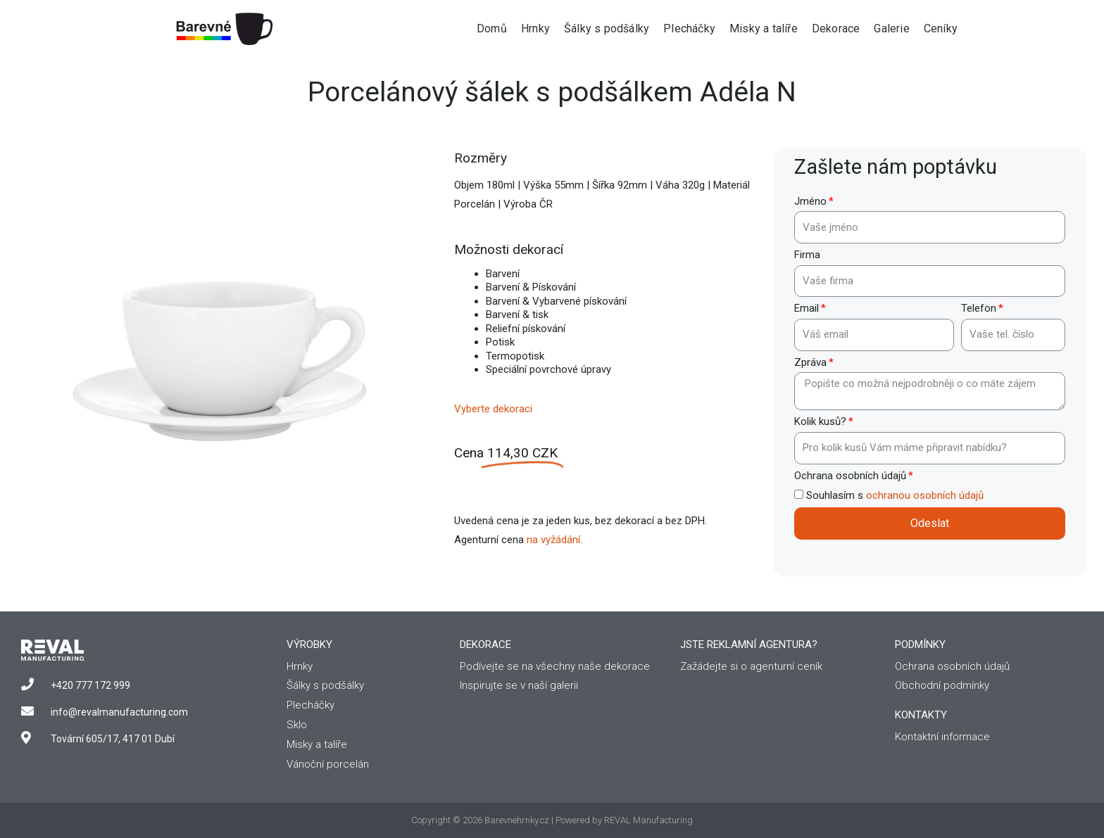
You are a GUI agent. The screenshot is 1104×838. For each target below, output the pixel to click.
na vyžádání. (554, 539)
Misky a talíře (763, 28)
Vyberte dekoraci (493, 408)
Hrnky (535, 28)
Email (806, 308)
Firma (807, 254)
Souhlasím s (895, 495)
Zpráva (810, 362)
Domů (492, 28)
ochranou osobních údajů (925, 495)
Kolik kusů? (820, 421)
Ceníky (941, 28)
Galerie (891, 28)
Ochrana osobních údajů (850, 475)
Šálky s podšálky (606, 28)
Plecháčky (689, 28)
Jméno (810, 201)
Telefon (978, 308)
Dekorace (836, 28)
